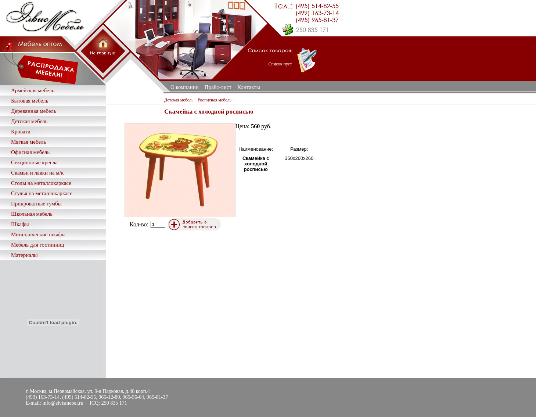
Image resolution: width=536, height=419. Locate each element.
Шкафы (20, 224)
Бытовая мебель (29, 101)
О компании (184, 87)
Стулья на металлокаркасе (41, 193)
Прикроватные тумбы (36, 204)
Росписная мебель (214, 100)
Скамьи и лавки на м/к (37, 173)
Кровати (20, 132)
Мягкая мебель (28, 142)
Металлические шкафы (38, 234)
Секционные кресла (34, 162)
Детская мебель (29, 121)
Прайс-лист (218, 87)
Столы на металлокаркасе (41, 183)
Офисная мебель (30, 152)
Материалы (24, 255)
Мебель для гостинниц (37, 245)
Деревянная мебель (33, 111)
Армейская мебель (32, 90)
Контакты (248, 87)
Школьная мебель (32, 214)
